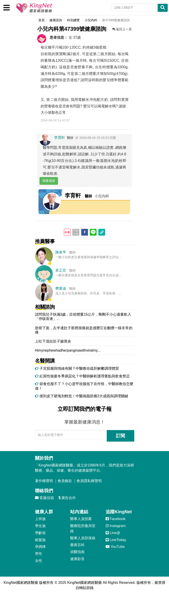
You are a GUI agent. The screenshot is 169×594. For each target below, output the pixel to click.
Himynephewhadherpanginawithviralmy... (68, 350)
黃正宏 (60, 270)
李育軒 (59, 138)
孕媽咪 (40, 547)
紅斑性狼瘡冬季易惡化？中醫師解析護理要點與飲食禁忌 (82, 376)
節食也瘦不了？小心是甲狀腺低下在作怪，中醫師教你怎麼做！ (84, 386)
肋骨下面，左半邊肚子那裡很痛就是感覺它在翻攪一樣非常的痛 (83, 330)
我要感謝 (48, 180)
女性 (38, 561)
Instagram (116, 526)
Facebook (116, 519)
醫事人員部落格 (82, 538)
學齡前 (40, 533)
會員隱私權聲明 (89, 481)
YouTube (115, 547)
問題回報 (76, 232)
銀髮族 (40, 540)
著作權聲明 (44, 481)
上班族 (40, 519)
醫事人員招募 (81, 519)
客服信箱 (44, 498)
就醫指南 (77, 552)
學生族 (40, 526)
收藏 (67, 232)
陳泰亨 (60, 252)
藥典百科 (77, 545)
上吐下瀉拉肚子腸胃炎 (53, 341)
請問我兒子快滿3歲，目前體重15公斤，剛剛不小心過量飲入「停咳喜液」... (83, 316)
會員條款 (65, 481)
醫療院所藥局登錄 (82, 528)
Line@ (113, 533)
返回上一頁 (122, 29)
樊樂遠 (60, 288)
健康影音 (77, 559)
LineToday (116, 540)
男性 (38, 554)
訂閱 (120, 435)
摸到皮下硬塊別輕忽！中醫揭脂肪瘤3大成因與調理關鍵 (81, 396)
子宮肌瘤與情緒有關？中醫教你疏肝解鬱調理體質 (77, 368)
